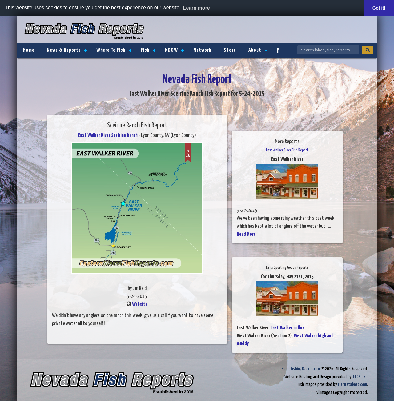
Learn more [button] (196, 7)
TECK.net (359, 377)
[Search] (367, 50)
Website (139, 304)
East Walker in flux (287, 328)
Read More (246, 234)
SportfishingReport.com (300, 369)
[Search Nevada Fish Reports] (328, 49)
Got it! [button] (378, 8)
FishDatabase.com (352, 384)
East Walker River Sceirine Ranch (108, 135)
